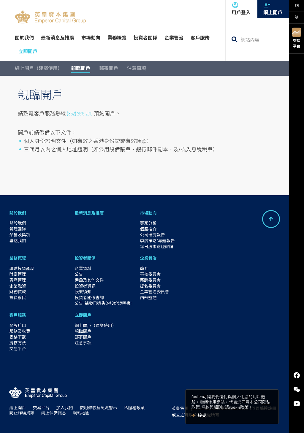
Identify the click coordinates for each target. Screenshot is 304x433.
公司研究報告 (152, 234)
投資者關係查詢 (89, 297)
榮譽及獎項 (19, 234)
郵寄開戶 (108, 68)
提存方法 (17, 342)
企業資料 (83, 268)
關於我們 (17, 212)
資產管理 (17, 280)
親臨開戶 (80, 68)
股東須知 (83, 291)
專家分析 (148, 223)
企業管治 (148, 258)
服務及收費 (19, 331)
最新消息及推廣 (89, 212)
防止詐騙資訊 (21, 412)
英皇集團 (180, 408)
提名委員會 (150, 285)
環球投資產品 (21, 268)
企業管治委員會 (154, 291)
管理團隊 (17, 228)
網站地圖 (81, 412)
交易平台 (296, 38)
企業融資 (17, 285)
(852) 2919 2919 (80, 113)
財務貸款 (17, 291)
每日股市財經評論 (156, 246)
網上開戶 (273, 8)
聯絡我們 (17, 240)
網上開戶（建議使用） (38, 68)
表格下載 (17, 337)
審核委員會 (150, 274)
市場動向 (148, 212)
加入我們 (64, 407)
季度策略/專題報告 (157, 240)
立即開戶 (83, 315)
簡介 (144, 268)
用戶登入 (241, 8)
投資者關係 (85, 258)
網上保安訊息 (53, 412)
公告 (79, 274)
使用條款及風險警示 (98, 407)
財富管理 (17, 274)
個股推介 (148, 228)
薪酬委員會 (150, 280)
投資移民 (17, 297)
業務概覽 (17, 258)
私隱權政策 (134, 407)
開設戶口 (17, 325)
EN (297, 5)
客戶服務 (17, 315)
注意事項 (136, 68)
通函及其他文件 (89, 280)
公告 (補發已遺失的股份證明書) (103, 303)
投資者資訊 (85, 285)
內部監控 (148, 297)
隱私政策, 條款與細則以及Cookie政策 (230, 404)
